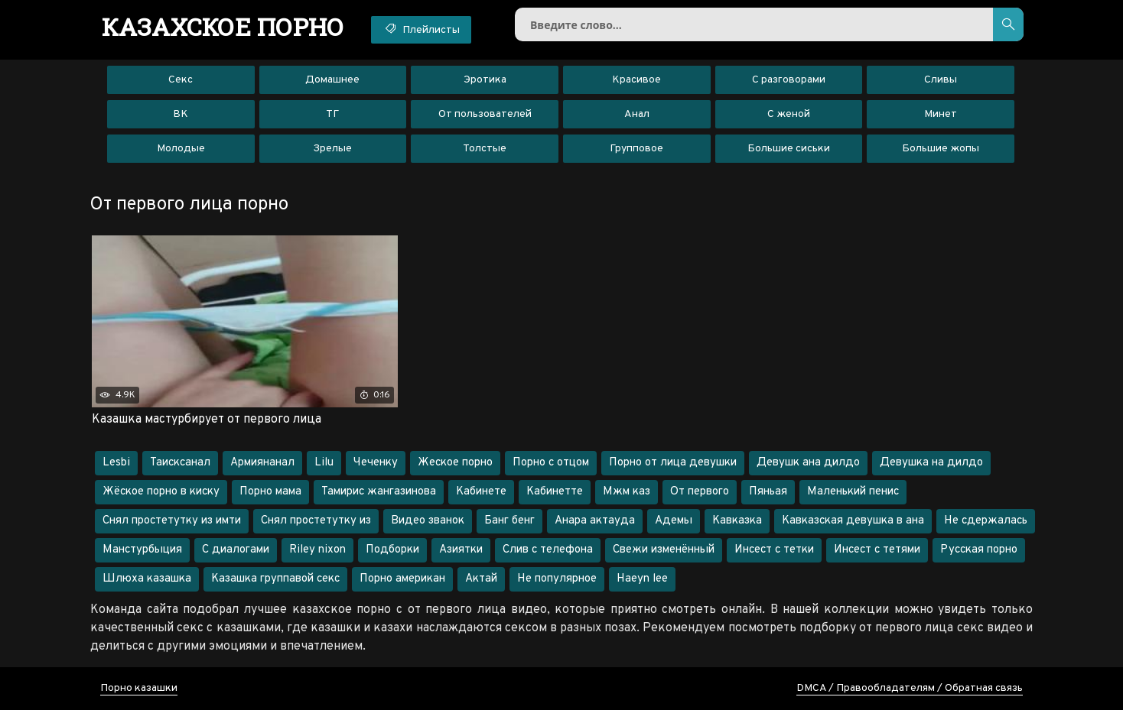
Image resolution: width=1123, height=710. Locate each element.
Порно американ (402, 579)
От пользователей (485, 114)
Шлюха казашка (147, 579)
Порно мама (270, 492)
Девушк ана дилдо (808, 463)
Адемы (673, 521)
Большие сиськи (788, 148)
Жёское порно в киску (161, 492)
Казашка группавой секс (275, 579)
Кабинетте (554, 492)
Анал (636, 114)
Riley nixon (317, 550)
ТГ (332, 114)
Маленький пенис (853, 492)
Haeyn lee (642, 579)
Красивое (636, 79)
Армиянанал (262, 463)
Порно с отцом (551, 463)
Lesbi (116, 463)
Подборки (392, 550)
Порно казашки (138, 688)
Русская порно (978, 550)
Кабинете (481, 492)
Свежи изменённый (663, 550)
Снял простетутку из (316, 521)
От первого (699, 492)
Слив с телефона (548, 550)
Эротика (485, 79)
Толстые (484, 148)
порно (223, 27)
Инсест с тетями (877, 550)
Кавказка (737, 521)
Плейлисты (421, 29)
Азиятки (461, 550)
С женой (788, 114)
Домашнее (332, 79)
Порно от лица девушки (673, 463)
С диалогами (235, 550)
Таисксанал (180, 463)
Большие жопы (940, 148)
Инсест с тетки (774, 550)
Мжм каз (626, 492)
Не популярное (557, 579)
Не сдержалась (985, 521)
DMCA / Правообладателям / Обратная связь (909, 688)
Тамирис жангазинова (378, 492)
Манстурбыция (142, 550)
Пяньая (768, 492)
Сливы (940, 79)
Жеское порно (455, 463)
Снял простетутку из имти (172, 521)
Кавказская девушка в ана (853, 521)
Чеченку (375, 463)
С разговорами (788, 79)
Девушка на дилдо (931, 463)
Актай (481, 579)
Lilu (324, 463)
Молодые (181, 148)
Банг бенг (509, 521)
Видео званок (427, 521)
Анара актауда (595, 521)
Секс (180, 79)
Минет (940, 114)
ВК (180, 114)
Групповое (636, 148)
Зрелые (332, 148)
